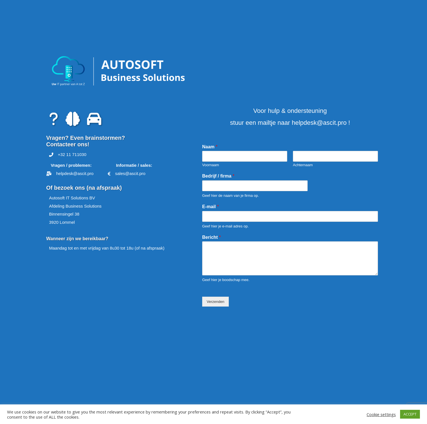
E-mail (210, 206)
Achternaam (303, 165)
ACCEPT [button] (410, 414)
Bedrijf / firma (218, 176)
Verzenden (215, 301)
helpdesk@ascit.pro (319, 122)
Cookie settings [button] (381, 414)
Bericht (211, 237)
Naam (209, 146)
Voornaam (210, 165)
